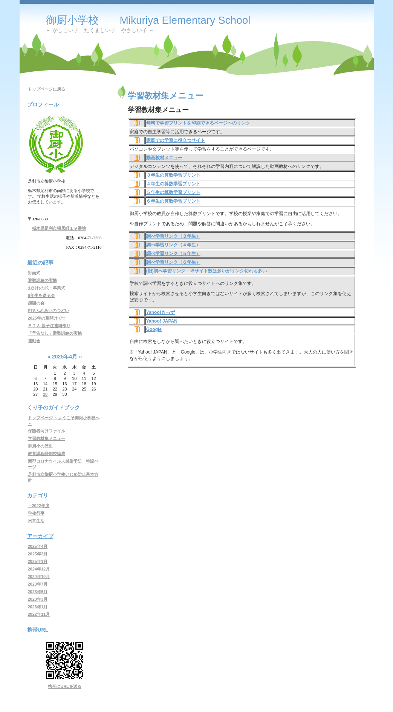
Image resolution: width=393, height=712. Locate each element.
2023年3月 (38, 599)
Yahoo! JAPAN (161, 321)
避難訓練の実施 (42, 280)
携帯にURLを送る (64, 686)
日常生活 (36, 520)
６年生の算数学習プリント (173, 201)
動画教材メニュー (164, 157)
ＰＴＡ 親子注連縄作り (49, 325)
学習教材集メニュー (46, 438)
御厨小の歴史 (40, 446)
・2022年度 (38, 505)
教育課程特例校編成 (46, 453)
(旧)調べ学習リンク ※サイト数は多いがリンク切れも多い (206, 271)
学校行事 (36, 513)
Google (154, 329)
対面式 (34, 273)
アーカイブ (40, 536)
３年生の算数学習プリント (173, 175)
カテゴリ (37, 495)
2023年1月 (38, 606)
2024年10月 (39, 576)
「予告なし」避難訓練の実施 (55, 333)
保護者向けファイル (46, 431)
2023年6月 (38, 591)
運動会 (34, 340)
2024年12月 (39, 569)
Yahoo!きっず (160, 312)
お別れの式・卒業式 (46, 288)
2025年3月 (38, 554)
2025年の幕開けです (47, 318)
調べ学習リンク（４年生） (173, 245)
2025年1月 (38, 561)
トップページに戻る (46, 89)
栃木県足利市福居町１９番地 (59, 228)
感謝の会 (36, 303)
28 (45, 394)
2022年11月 (39, 614)
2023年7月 (38, 584)
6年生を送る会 (41, 295)
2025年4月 (38, 546)
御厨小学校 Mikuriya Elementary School (148, 20)
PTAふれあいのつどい (48, 310)
